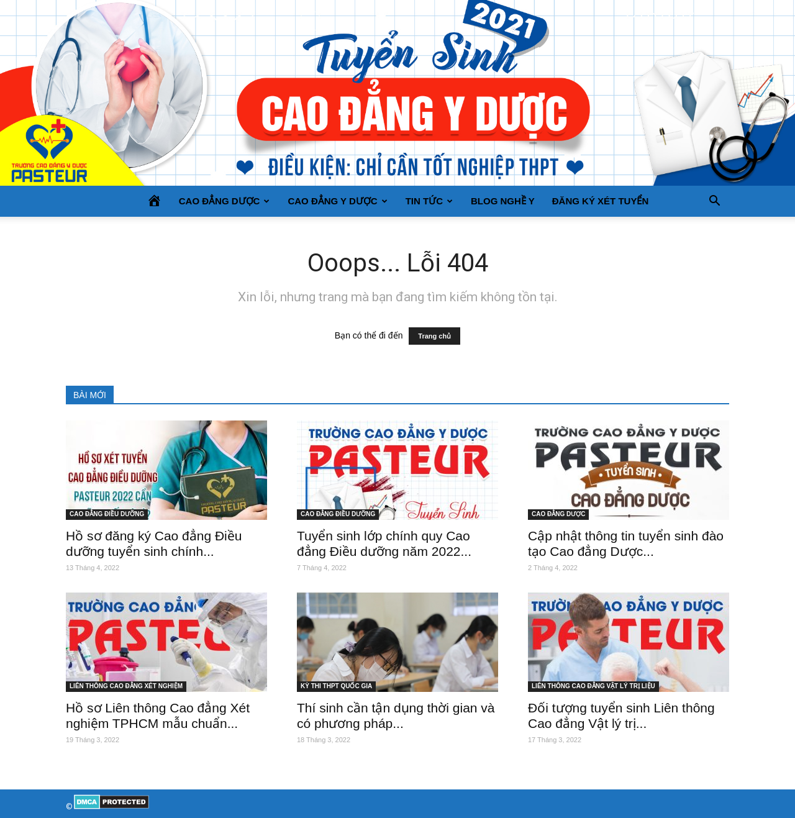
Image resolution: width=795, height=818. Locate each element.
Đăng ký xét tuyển (600, 201)
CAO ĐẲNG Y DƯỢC (337, 201)
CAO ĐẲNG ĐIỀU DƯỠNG (107, 514)
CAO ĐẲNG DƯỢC (224, 201)
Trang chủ (434, 336)
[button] (714, 201)
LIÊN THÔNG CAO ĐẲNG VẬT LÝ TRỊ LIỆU (593, 686)
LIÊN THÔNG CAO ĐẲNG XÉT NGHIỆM (126, 686)
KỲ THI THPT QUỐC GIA (336, 686)
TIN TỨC (429, 201)
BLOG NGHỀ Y (503, 201)
